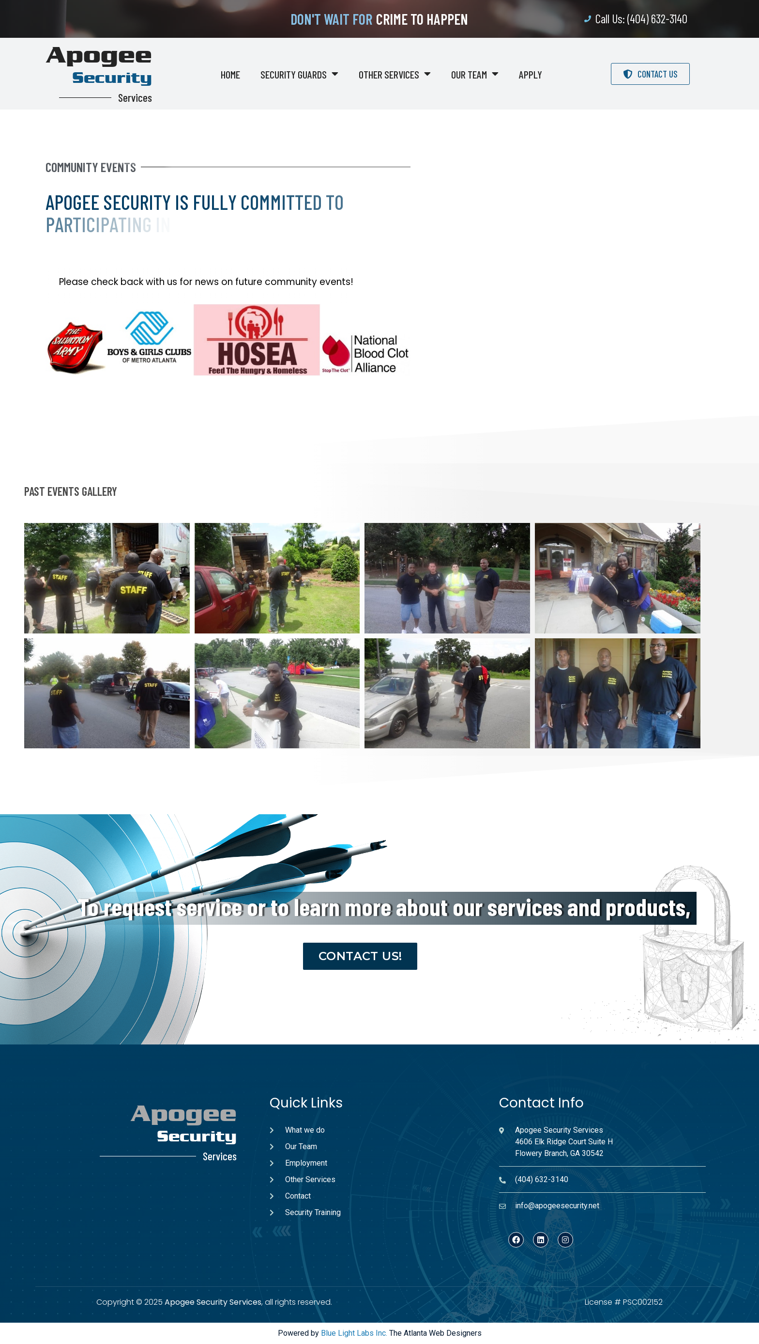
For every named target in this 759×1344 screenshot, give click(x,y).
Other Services (395, 74)
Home (230, 74)
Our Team (475, 74)
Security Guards (299, 74)
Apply (530, 74)
